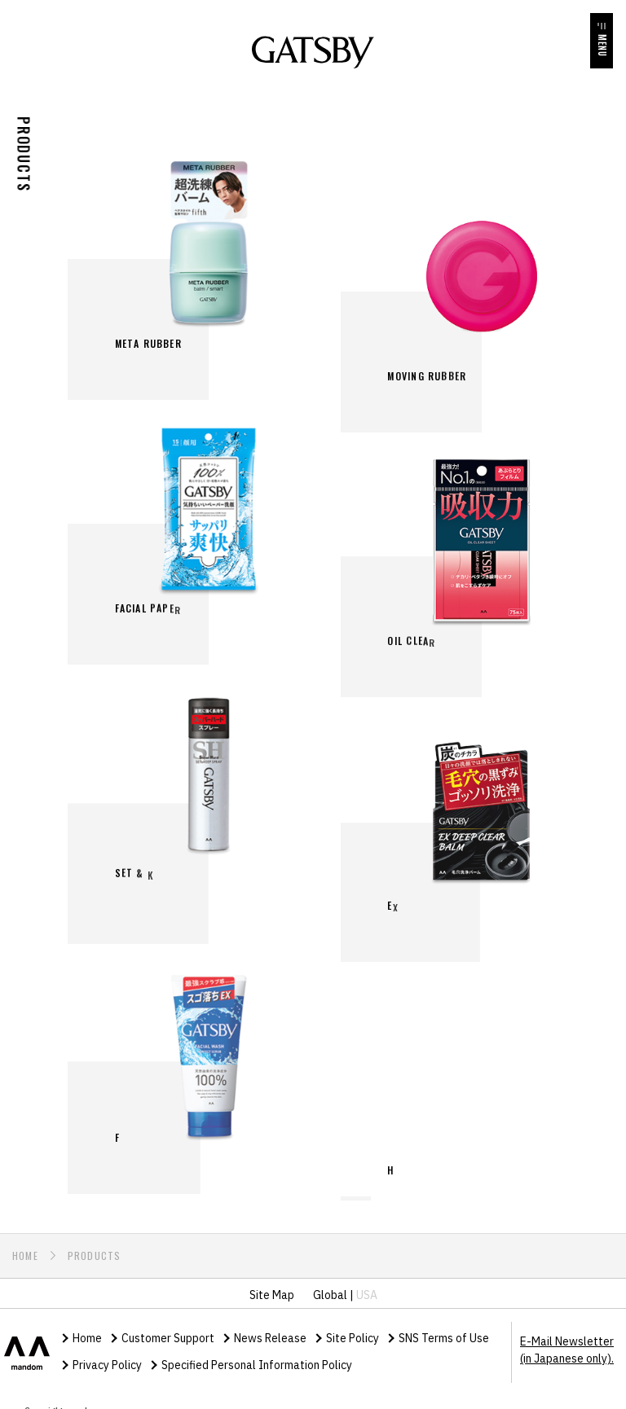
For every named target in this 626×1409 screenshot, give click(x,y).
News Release (270, 1326)
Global (330, 1283)
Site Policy (352, 1326)
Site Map (271, 1283)
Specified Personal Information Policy (256, 1353)
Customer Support (167, 1326)
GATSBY (313, 52)
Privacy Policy (107, 1353)
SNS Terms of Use (444, 1326)
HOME (25, 1244)
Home (87, 1326)
